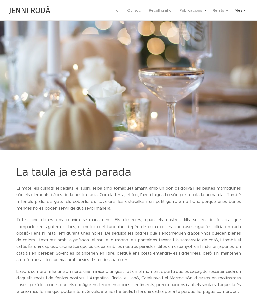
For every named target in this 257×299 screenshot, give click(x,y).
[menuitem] (114, 10)
